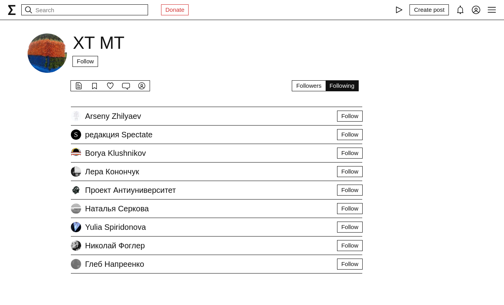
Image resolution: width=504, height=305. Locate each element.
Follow (85, 61)
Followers (308, 85)
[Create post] (429, 10)
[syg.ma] (12, 10)
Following (342, 85)
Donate (174, 9)
